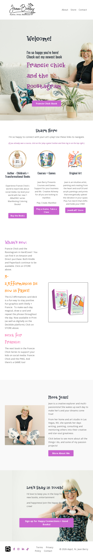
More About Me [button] (61, 454)
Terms (39, 548)
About (65, 9)
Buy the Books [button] (18, 215)
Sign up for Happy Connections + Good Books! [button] (46, 524)
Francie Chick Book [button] (46, 103)
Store (73, 9)
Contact (83, 9)
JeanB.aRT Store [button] (75, 210)
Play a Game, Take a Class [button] (46, 210)
